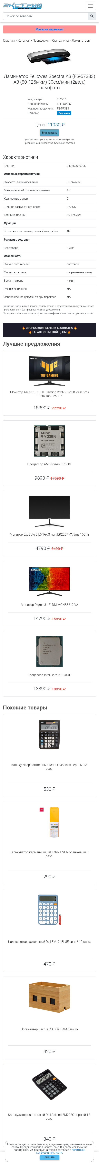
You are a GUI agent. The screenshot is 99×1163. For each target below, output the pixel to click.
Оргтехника (60, 40)
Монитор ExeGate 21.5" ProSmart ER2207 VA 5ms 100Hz (49, 534)
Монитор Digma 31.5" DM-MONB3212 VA (49, 605)
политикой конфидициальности (60, 1151)
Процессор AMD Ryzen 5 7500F (49, 464)
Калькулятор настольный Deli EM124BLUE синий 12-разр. (49, 942)
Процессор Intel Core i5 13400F (49, 675)
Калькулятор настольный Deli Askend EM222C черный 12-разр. (49, 1116)
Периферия (41, 40)
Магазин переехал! (49, 29)
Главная (9, 40)
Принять (49, 1157)
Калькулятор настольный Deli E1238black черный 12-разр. (49, 766)
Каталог (23, 40)
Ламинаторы (81, 40)
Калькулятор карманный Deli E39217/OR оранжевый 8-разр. (49, 854)
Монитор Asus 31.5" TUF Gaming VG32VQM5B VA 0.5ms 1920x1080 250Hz (49, 394)
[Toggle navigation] (90, 6)
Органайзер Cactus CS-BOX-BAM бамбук (49, 1029)
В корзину (49, 132)
